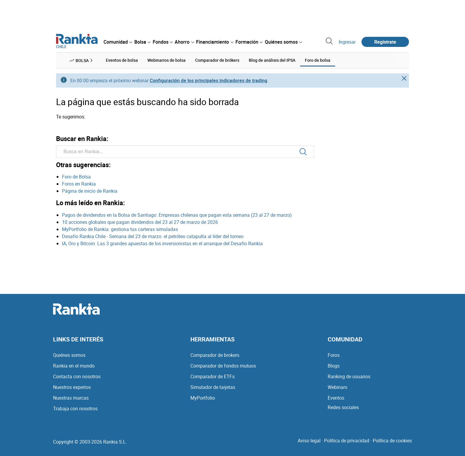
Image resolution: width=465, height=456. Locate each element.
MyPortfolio (202, 398)
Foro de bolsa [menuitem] (317, 60)
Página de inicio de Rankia (89, 191)
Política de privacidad (346, 440)
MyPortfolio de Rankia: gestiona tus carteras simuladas (120, 229)
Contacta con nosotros (77, 376)
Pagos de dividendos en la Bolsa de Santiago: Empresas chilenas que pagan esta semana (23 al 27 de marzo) (177, 215)
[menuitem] (117, 42)
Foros (334, 355)
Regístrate (385, 42)
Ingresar (347, 42)
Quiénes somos (69, 355)
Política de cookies (392, 440)
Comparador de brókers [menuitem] (217, 60)
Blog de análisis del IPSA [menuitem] (272, 60)
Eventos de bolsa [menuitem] (122, 60)
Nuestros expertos (72, 387)
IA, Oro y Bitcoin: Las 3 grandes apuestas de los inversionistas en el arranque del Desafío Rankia (162, 243)
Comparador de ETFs (212, 376)
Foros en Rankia (79, 183)
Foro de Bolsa (76, 176)
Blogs (334, 365)
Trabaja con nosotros (75, 408)
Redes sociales (343, 407)
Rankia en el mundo (74, 365)
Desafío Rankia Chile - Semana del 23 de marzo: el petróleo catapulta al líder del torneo (152, 236)
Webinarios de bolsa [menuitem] (166, 60)
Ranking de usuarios (349, 376)
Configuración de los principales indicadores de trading (208, 80)
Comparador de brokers (214, 355)
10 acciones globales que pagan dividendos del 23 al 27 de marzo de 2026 (140, 222)
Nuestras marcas (71, 398)
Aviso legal (309, 440)
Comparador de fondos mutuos (223, 365)
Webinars (337, 387)
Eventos (336, 398)
